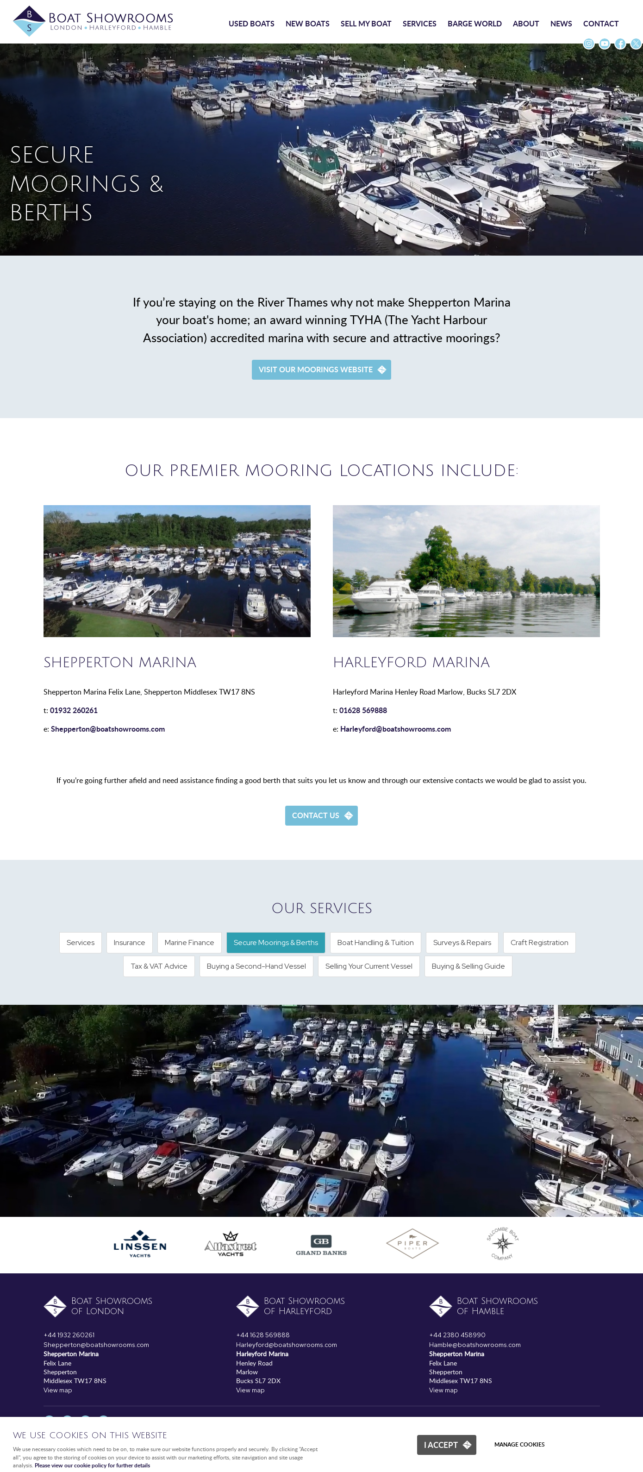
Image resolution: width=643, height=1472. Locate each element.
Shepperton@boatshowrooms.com (108, 728)
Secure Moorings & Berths (276, 942)
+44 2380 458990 (457, 1335)
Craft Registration (539, 942)
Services (420, 23)
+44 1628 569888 (263, 1335)
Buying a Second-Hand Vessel (256, 966)
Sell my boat (366, 23)
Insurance (129, 942)
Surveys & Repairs (462, 942)
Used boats (252, 23)
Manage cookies (519, 1444)
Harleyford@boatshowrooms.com (395, 728)
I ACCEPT (441, 1444)
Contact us (315, 815)
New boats (308, 23)
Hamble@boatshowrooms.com (475, 1344)
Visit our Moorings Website (316, 369)
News (561, 23)
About (526, 23)
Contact (601, 23)
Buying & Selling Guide (468, 966)
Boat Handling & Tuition (375, 942)
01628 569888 (363, 710)
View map (58, 1390)
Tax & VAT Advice (159, 966)
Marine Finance (189, 942)
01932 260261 (74, 710)
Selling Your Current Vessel (368, 966)
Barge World (475, 23)
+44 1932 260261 (69, 1335)
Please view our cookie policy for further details (92, 1465)
